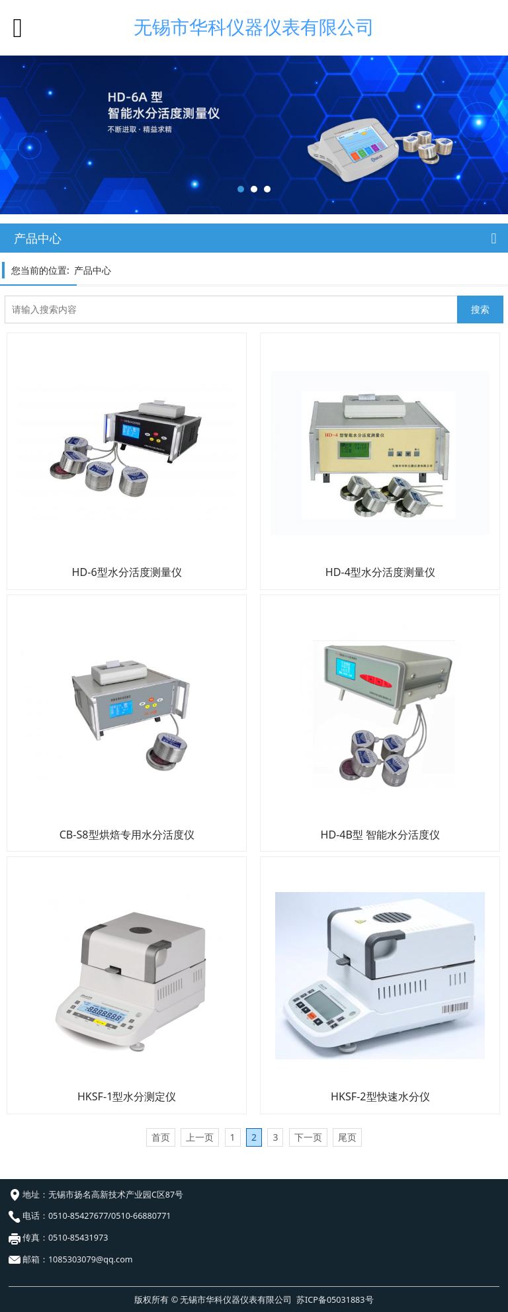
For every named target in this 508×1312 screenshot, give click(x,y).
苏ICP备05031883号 (334, 1299)
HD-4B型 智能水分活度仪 (380, 834)
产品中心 (92, 270)
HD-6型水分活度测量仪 (127, 572)
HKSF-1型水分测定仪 (126, 1096)
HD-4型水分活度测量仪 (380, 572)
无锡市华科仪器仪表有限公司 (254, 27)
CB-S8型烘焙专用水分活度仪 (127, 834)
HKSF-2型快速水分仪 (380, 1096)
